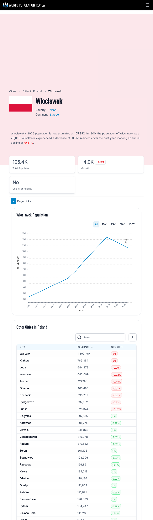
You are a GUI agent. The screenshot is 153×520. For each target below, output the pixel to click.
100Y (132, 224)
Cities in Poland (33, 91)
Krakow (24, 363)
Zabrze (24, 495)
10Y (104, 224)
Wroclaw (25, 377)
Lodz (23, 370)
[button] (147, 5)
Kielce (23, 474)
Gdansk (24, 391)
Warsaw (25, 356)
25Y (113, 224)
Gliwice (24, 481)
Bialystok (25, 419)
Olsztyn (24, 488)
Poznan (24, 384)
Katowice (25, 426)
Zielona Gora (27, 516)
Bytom (24, 509)
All (96, 224)
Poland (52, 110)
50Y (122, 224)
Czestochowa (28, 440)
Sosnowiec (26, 460)
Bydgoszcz (27, 405)
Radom (24, 447)
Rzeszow (25, 467)
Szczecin (25, 398)
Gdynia (24, 433)
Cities (13, 91)
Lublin (23, 412)
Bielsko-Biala (28, 502)
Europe (54, 114)
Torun (23, 453)
